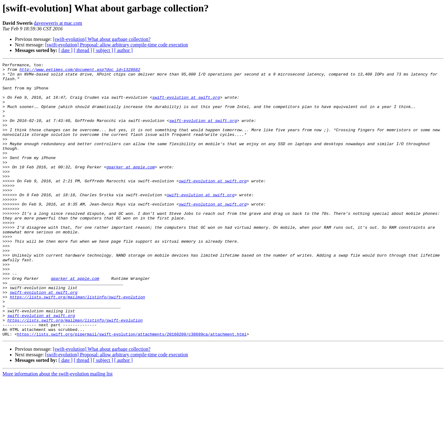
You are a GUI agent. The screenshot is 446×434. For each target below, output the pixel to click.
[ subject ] (103, 50)
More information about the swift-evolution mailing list (57, 428)
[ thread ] (83, 50)
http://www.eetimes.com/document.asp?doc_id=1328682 (80, 71)
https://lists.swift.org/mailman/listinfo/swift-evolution (77, 344)
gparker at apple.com (130, 188)
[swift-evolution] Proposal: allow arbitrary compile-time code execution (116, 44)
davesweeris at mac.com (58, 23)
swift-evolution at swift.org (186, 104)
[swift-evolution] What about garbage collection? (102, 39)
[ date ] (65, 50)
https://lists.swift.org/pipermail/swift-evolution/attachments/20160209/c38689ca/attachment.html (132, 389)
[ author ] (123, 50)
